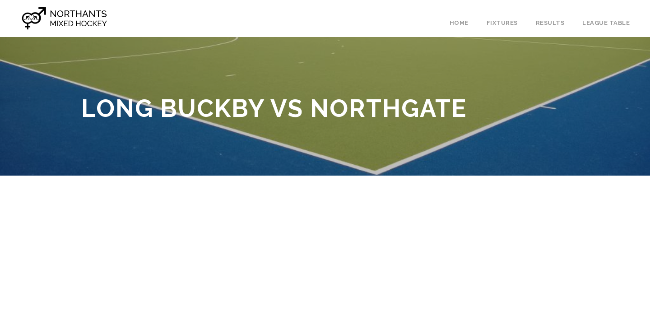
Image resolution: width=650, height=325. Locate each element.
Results (550, 22)
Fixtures (502, 22)
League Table (606, 22)
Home (459, 22)
